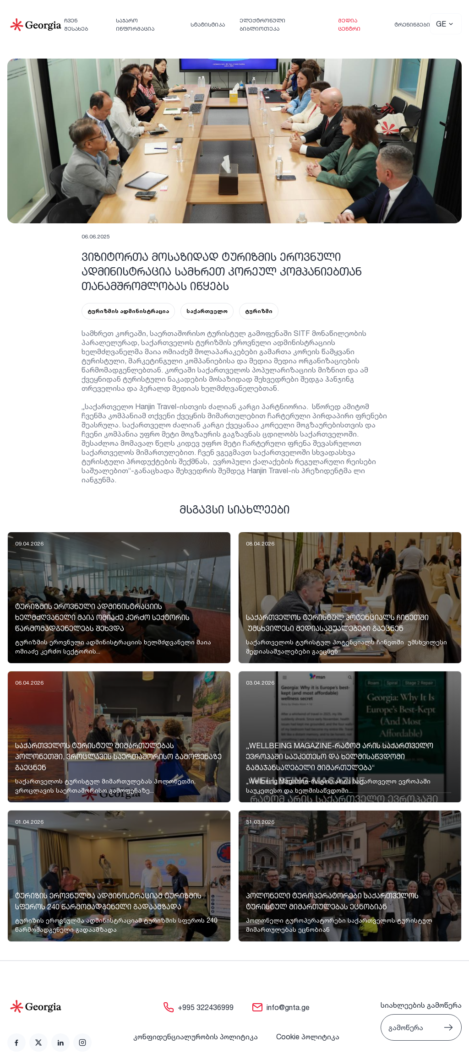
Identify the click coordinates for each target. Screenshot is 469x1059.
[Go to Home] (35, 25)
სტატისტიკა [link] (208, 24)
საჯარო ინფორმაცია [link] (135, 24)
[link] (119, 597)
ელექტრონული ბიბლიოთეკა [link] (262, 24)
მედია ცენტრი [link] (349, 24)
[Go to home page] (49, 1006)
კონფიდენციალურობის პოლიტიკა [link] (195, 1036)
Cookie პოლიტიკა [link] (307, 1036)
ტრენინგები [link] (412, 24)
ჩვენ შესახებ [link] (76, 24)
